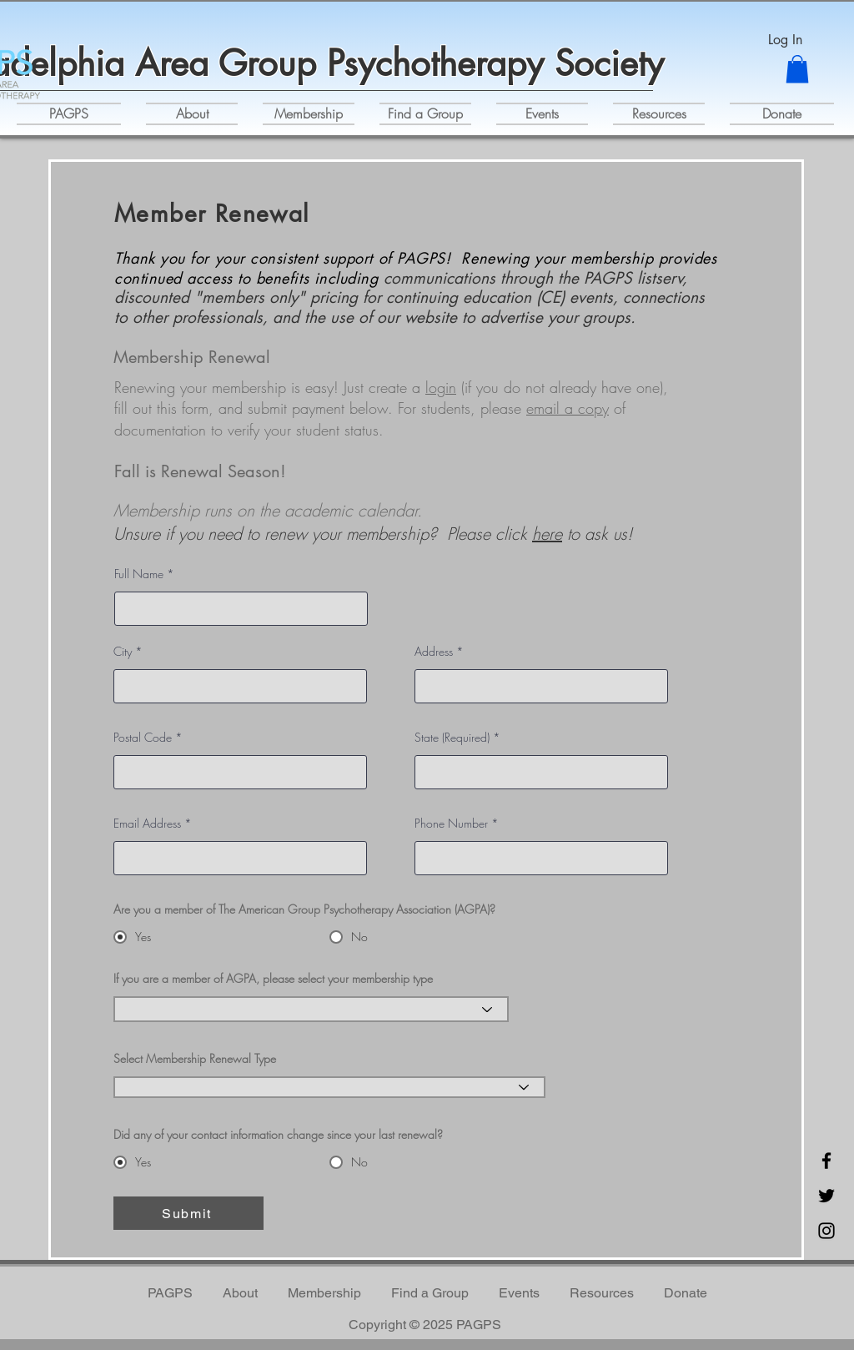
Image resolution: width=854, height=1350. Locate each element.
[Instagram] (826, 1231)
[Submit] (188, 1213)
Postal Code (142, 737)
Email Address (147, 823)
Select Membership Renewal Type (194, 1059)
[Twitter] (826, 1195)
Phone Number (451, 823)
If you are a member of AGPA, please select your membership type (273, 979)
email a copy (567, 408)
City (122, 651)
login (440, 387)
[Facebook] (826, 1160)
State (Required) (452, 737)
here (547, 533)
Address (433, 651)
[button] (797, 69)
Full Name (138, 574)
